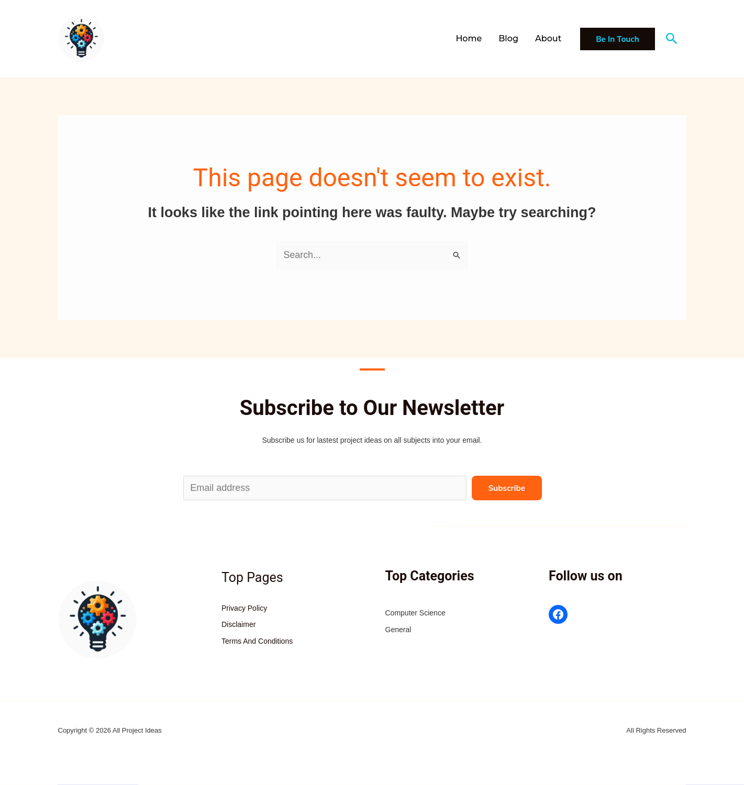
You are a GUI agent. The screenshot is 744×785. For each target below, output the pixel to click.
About (548, 38)
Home (469, 38)
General (398, 629)
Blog (508, 38)
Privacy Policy (244, 608)
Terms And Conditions (257, 641)
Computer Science (415, 613)
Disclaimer (238, 625)
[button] (617, 39)
